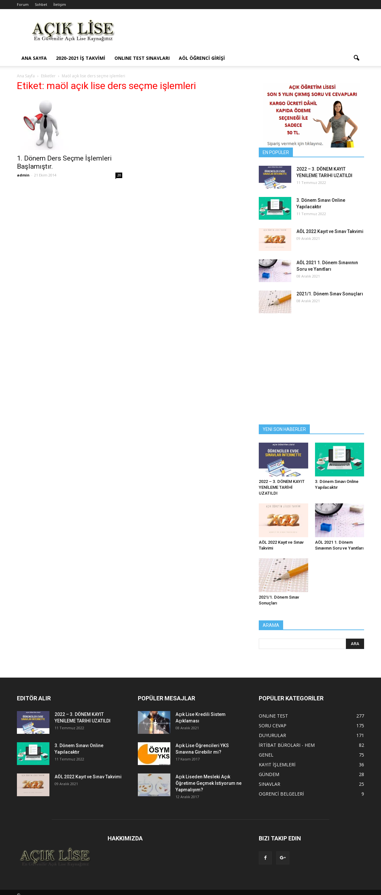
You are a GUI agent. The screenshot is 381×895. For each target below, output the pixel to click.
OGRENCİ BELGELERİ (281, 794)
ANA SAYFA (34, 58)
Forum (23, 4)
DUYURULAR (272, 735)
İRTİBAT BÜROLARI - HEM (287, 745)
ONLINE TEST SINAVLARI (142, 58)
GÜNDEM (269, 774)
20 (119, 175)
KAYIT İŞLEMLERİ (277, 764)
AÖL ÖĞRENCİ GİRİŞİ (202, 58)
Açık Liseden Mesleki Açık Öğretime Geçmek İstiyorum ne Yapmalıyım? (209, 783)
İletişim (59, 4)
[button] (356, 58)
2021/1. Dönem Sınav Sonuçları (329, 293)
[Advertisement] (245, 32)
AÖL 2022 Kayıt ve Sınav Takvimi (329, 231)
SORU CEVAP (272, 725)
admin (23, 175)
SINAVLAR (269, 784)
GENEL (266, 755)
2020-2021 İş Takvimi (80, 58)
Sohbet (41, 4)
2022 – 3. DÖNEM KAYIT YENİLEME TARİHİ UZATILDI (282, 487)
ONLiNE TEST (273, 716)
